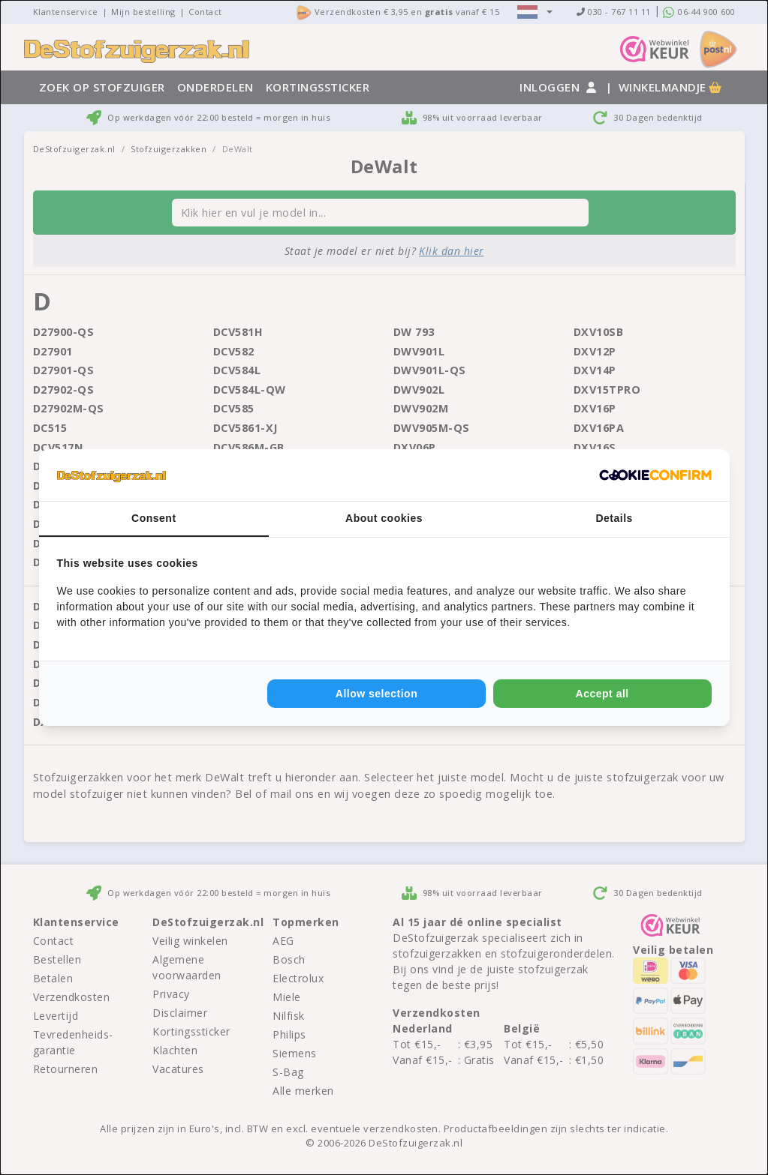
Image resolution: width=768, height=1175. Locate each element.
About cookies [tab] (384, 518)
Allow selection (376, 694)
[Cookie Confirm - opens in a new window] (655, 475)
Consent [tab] (153, 518)
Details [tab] (613, 518)
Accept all (602, 694)
